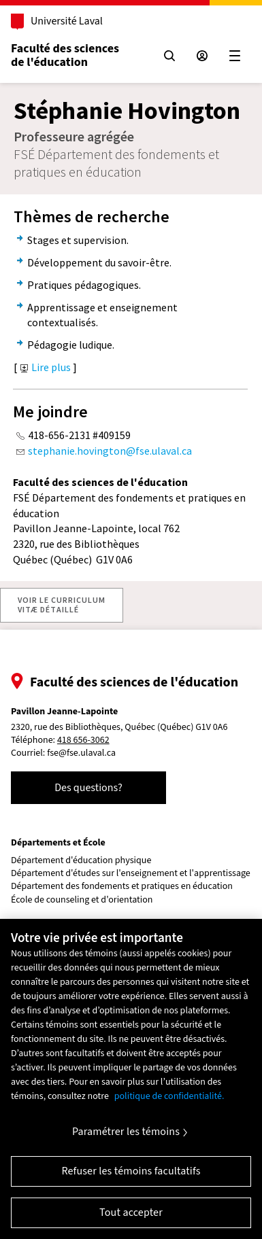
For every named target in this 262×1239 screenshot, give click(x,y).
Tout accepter (131, 1212)
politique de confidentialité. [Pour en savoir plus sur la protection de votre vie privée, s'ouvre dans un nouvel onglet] (169, 1096)
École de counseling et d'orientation (81, 900)
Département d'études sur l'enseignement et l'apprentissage (130, 873)
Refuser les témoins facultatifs (130, 1171)
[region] (131, 1079)
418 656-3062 (83, 740)
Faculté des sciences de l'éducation (65, 55)
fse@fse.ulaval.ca (81, 753)
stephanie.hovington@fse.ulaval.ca (110, 450)
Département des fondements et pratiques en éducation (122, 886)
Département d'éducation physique (81, 860)
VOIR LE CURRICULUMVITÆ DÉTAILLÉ (61, 604)
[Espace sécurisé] (202, 55)
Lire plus (45, 367)
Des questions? (88, 787)
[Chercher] (169, 55)
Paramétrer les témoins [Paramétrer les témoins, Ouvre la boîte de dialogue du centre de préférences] (126, 1131)
